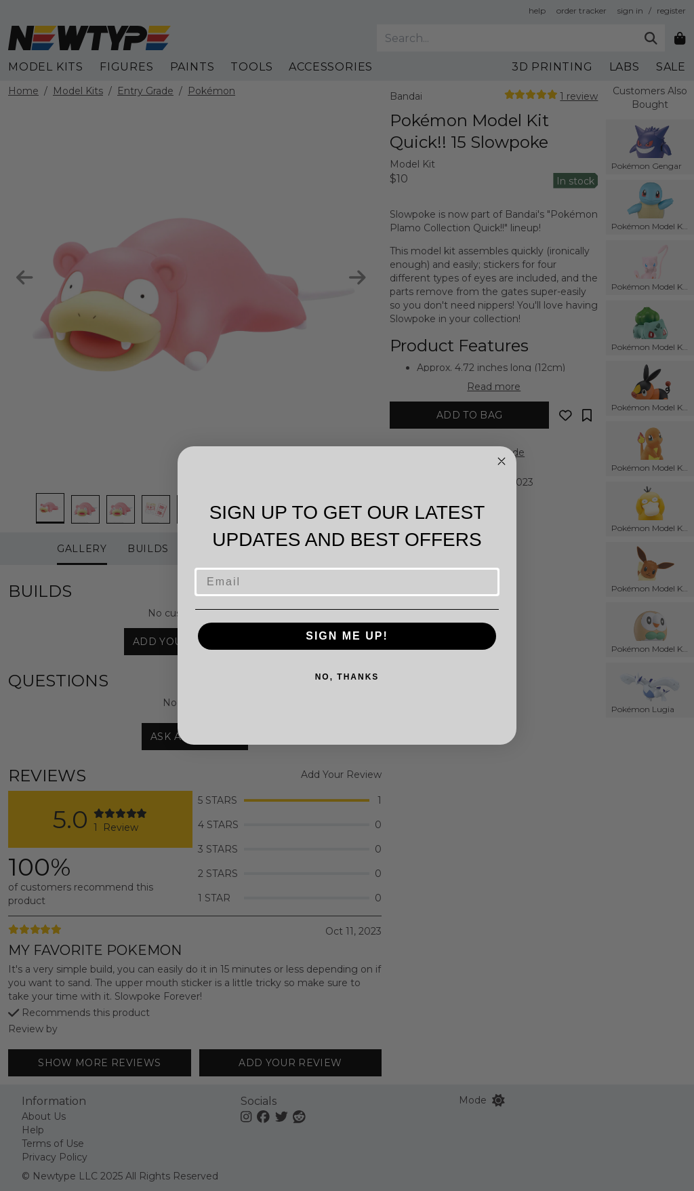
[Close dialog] (501, 461)
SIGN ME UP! (347, 636)
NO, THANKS (347, 677)
